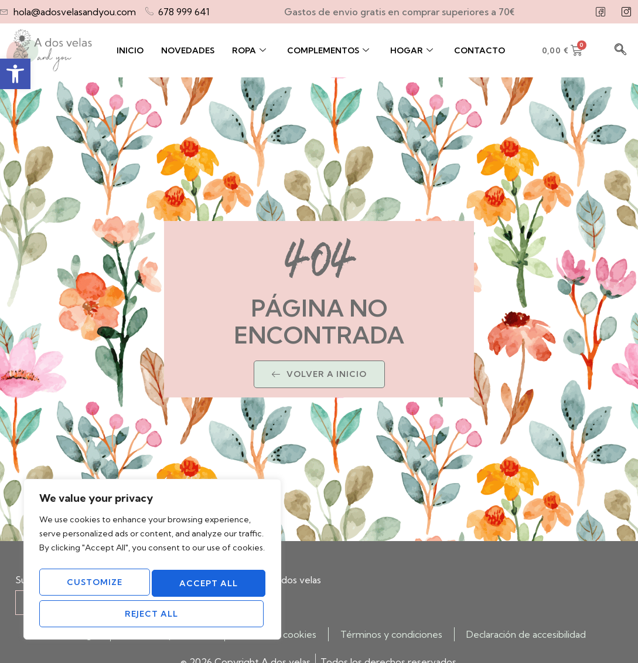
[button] (15, 74)
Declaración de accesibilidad (526, 634)
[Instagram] (626, 12)
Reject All (207, 587)
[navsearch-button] (620, 50)
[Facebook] (600, 12)
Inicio (130, 50)
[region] (152, 564)
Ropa (249, 50)
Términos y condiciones (391, 634)
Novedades (187, 50)
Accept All (152, 613)
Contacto (479, 50)
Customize (94, 587)
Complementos (328, 50)
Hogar (411, 50)
